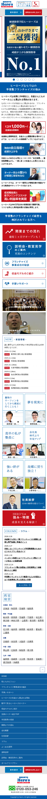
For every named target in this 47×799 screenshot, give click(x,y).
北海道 (6, 608)
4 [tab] (25, 80)
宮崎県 (39, 659)
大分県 (22, 659)
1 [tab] (14, 80)
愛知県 (39, 629)
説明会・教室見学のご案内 (12, 758)
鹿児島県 (7, 662)
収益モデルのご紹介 (9, 709)
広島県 (14, 650)
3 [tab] (22, 80)
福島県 (30, 608)
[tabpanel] (23, 46)
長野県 (41, 620)
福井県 (14, 629)
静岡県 (22, 629)
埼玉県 (39, 617)
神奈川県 (15, 620)
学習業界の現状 (8, 720)
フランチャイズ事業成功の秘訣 (14, 687)
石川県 (6, 629)
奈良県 (14, 641)
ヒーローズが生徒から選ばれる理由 (16, 698)
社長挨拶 (5, 736)
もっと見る (23, 585)
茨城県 (22, 617)
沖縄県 (16, 662)
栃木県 (6, 617)
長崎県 (14, 659)
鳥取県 (22, 650)
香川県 (30, 650)
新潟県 (33, 620)
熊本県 (30, 659)
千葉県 (30, 617)
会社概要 (5, 730)
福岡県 (6, 659)
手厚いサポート (8, 692)
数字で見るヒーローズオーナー (14, 703)
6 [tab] (33, 80)
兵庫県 (30, 641)
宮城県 (22, 608)
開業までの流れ (8, 725)
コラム (4, 741)
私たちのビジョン (9, 682)
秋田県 (14, 608)
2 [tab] (18, 80)
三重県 (6, 633)
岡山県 (6, 650)
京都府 (6, 641)
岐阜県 (30, 629)
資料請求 (5, 752)
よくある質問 (7, 747)
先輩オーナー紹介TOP (10, 714)
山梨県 (25, 620)
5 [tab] (29, 80)
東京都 (6, 620)
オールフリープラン (9, 763)
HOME (4, 676)
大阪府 (22, 641)
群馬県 (14, 617)
